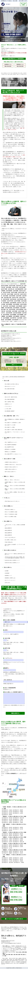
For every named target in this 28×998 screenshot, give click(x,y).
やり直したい (7, 497)
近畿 (19, 956)
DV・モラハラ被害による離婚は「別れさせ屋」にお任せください (15, 493)
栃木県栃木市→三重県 (18, 837)
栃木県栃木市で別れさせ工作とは (7, 339)
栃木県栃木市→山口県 (7, 850)
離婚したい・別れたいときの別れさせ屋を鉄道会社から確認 (15, 486)
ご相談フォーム (14, 364)
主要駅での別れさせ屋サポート (11, 469)
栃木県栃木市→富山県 (7, 831)
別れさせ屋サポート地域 (9, 458)
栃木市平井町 (10, 301)
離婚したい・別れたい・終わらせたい (12, 479)
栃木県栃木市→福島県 (7, 816)
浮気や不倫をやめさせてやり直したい (12, 501)
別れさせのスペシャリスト (10, 386)
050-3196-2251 (7, 944)
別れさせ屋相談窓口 (11, 775)
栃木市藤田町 (16, 316)
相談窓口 (23, 961)
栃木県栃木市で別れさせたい (7, 336)
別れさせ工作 (4, 258)
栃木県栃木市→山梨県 (18, 824)
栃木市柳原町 (19, 306)
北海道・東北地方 (7, 808)
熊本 (5, 794)
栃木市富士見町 (7, 297)
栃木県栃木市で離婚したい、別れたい (8, 335)
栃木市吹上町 (11, 289)
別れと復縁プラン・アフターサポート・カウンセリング (15, 432)
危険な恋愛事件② (8, 530)
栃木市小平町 (15, 297)
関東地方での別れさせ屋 (6, 962)
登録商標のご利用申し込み (10, 577)
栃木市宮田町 (12, 295)
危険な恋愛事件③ (8, 532)
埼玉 (21, 791)
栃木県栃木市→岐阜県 (18, 836)
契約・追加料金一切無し (9, 401)
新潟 (9, 786)
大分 (7, 794)
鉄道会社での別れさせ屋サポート (11, 466)
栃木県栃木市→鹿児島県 (7, 864)
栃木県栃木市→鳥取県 (7, 847)
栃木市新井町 (13, 302)
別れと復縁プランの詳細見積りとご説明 (13, 422)
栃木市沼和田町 (19, 309)
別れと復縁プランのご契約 (10, 424)
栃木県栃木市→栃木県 (18, 823)
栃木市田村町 (9, 312)
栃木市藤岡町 (9, 316)
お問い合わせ (7, 582)
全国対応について (8, 404)
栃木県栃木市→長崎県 (7, 861)
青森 (19, 787)
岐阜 (16, 786)
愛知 (14, 786)
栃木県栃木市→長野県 (18, 829)
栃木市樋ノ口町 (4, 309)
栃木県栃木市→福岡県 (7, 860)
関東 (9, 956)
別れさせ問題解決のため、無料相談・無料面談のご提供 (15, 420)
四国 (24, 956)
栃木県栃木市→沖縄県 (19, 864)
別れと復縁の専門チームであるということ (13, 454)
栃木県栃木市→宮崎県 (18, 863)
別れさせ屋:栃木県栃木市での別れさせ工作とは (10, 333)
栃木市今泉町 (12, 285)
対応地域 (4, 961)
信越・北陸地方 (6, 826)
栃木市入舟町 (15, 287)
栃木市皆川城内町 (17, 312)
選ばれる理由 (9, 961)
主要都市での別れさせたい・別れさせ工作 (13, 464)
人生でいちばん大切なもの (10, 537)
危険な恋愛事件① (8, 528)
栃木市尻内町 (6, 299)
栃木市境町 (15, 290)
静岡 (15, 786)
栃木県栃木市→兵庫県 (18, 840)
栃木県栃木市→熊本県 (18, 861)
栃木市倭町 (8, 287)
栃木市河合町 (12, 309)
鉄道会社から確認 (13, 514)
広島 (7, 791)
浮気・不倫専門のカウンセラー (11, 442)
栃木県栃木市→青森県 (18, 812)
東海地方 (5, 834)
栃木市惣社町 (6, 302)
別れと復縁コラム (8, 521)
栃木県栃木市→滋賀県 (18, 842)
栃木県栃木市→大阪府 (7, 840)
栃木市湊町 (14, 311)
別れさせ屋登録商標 (20, 965)
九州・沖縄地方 (6, 856)
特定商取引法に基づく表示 (10, 965)
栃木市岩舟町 (20, 299)
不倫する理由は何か (9, 542)
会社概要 (6, 570)
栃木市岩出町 (13, 299)
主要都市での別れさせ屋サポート (11, 462)
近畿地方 (5, 839)
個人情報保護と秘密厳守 (9, 411)
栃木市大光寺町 (6, 292)
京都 (12, 796)
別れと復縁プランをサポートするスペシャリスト (13, 438)
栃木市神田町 (6, 314)
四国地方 (5, 852)
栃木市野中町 (13, 318)
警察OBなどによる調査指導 (10, 451)
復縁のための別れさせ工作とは (11, 393)
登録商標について (8, 575)
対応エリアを (7, 514)
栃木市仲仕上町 (19, 285)
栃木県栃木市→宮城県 (18, 813)
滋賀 (11, 796)
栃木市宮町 (18, 295)
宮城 (21, 787)
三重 (10, 796)
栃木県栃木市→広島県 (18, 848)
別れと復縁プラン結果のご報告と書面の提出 (13, 429)
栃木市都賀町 (6, 318)
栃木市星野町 (9, 304)
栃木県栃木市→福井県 (7, 832)
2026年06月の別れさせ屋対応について (12, 560)
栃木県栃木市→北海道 (7, 812)
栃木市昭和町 (16, 304)
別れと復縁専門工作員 (9, 447)
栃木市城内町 (9, 290)
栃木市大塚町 (14, 292)
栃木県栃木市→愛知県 (7, 836)
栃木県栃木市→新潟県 (7, 829)
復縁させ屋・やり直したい (10, 963)
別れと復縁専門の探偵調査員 (10, 444)
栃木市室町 (5, 295)
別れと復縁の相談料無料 (9, 399)
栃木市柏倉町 (12, 306)
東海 (17, 956)
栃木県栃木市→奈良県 (7, 843)
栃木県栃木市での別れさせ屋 (8, 331)
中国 (21, 956)
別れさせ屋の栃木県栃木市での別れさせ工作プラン (11, 338)
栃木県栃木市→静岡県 (7, 837)
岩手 (20, 787)
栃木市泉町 (8, 311)
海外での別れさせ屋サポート (10, 471)
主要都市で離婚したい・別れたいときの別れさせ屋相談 (15, 483)
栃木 (23, 791)
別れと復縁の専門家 (17, 961)
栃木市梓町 (22, 307)
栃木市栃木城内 (8, 307)
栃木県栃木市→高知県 (18, 855)
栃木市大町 (16, 294)
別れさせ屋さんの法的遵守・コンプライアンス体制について (15, 545)
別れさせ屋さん (8, 567)
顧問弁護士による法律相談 (10, 449)
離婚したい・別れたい (9, 476)
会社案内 (18, 963)
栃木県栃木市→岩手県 (7, 813)
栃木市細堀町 (20, 314)
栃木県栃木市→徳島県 (7, 853)
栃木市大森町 (10, 294)
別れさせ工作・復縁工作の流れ (11, 397)
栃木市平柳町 (17, 301)
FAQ (26, 961)
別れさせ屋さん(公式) (23, 0)
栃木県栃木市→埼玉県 (7, 821)
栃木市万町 (22, 284)
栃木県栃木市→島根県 (18, 847)
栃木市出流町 (22, 287)
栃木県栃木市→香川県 (18, 853)
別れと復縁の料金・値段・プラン (11, 415)
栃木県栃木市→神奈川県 (18, 820)
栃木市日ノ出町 (20, 302)
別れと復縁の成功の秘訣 (9, 388)
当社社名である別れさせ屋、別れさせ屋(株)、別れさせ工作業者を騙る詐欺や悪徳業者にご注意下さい (15, 557)
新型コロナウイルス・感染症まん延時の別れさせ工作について (15, 554)
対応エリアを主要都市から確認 (11, 511)
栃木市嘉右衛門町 (19, 289)
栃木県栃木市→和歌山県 (18, 843)
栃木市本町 (5, 306)
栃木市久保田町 (4, 285)
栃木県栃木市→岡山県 (7, 848)
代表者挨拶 (7, 573)
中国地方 (5, 845)
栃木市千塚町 (4, 289)
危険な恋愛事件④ (8, 535)
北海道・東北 (5, 956)
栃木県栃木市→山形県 (18, 815)
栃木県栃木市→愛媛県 (7, 855)
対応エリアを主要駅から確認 (10, 516)
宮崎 (6, 794)
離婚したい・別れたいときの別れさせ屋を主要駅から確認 (15, 489)
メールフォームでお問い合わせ (14, 920)
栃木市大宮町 (21, 292)
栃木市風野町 (8, 319)
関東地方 (5, 818)
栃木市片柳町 (21, 311)
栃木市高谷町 (15, 319)
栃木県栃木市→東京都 (7, 820)
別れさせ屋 (7, 110)
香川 (9, 798)
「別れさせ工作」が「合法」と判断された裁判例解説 (15, 525)
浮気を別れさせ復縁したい (10, 509)
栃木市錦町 (19, 318)
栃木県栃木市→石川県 (18, 831)
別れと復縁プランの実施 (9, 427)
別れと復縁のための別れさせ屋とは (12, 384)
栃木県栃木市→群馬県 (7, 824)
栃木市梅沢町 (16, 307)
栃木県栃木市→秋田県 (7, 815)
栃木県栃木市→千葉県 (18, 821)
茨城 (22, 791)
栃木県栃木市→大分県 (7, 863)
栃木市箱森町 (13, 314)
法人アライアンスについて (10, 580)
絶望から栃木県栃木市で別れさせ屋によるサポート (11, 341)
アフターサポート (8, 406)
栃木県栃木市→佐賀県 (18, 860)
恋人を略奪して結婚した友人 (10, 539)
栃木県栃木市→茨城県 (7, 823)
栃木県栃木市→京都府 (7, 842)
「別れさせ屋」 (5, 960)
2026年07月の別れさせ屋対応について (12, 562)
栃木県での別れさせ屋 (16, 962)
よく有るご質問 (8, 408)
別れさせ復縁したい (8, 506)
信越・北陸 (13, 956)
